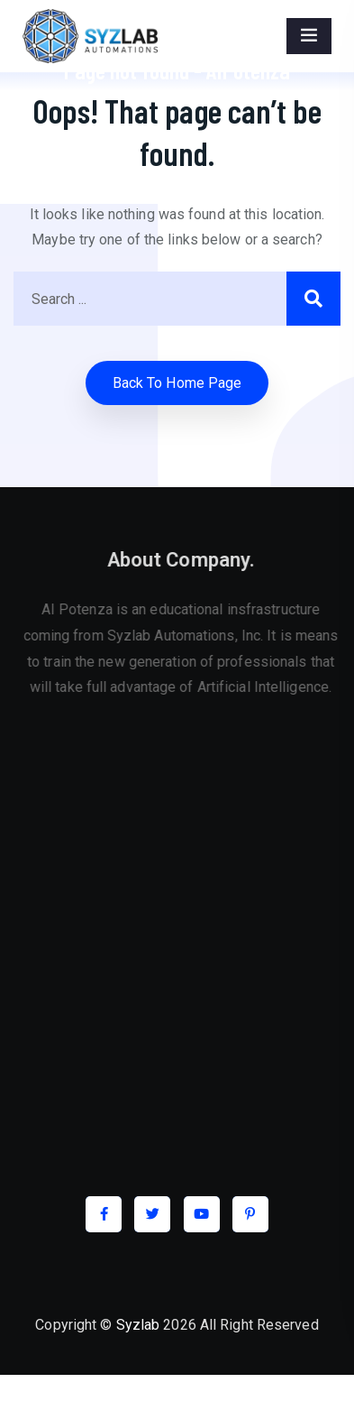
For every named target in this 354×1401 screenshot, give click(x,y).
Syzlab (138, 1324)
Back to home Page (177, 383)
